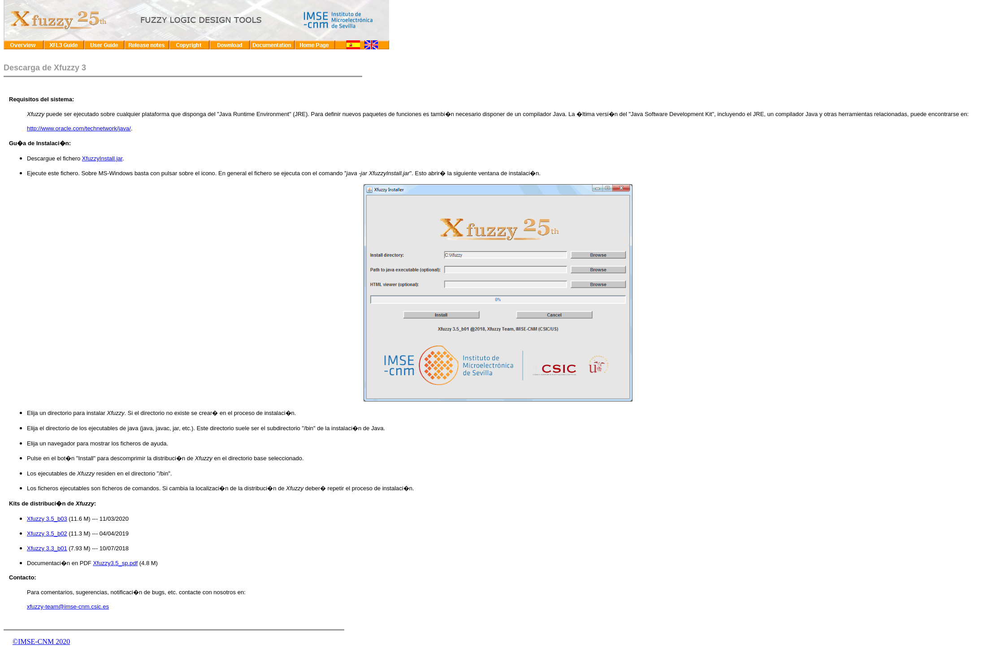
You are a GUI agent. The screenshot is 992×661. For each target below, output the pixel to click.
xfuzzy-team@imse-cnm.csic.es (68, 606)
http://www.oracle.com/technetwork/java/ (79, 128)
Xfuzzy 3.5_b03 (47, 518)
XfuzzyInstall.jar (102, 158)
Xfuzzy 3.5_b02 (47, 533)
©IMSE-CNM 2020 (41, 641)
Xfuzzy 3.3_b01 (47, 548)
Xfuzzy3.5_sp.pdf (115, 563)
